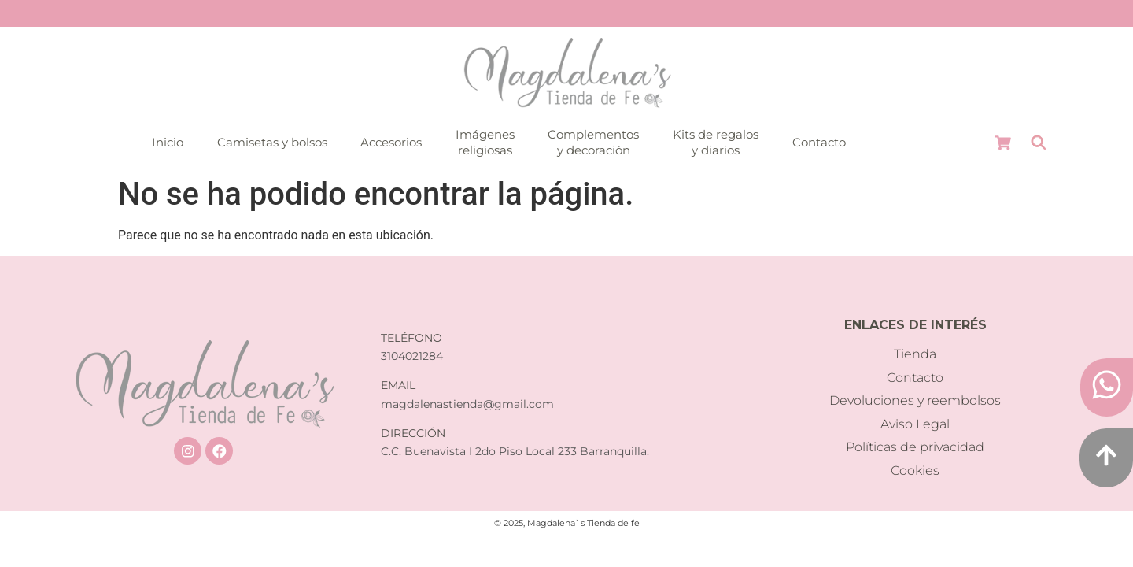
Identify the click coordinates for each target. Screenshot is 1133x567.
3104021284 (412, 356)
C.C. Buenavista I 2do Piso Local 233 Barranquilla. (515, 451)
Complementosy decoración (593, 142)
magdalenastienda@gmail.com (467, 404)
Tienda (915, 353)
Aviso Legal (915, 424)
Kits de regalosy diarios (715, 142)
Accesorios (391, 142)
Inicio (167, 142)
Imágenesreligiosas (485, 142)
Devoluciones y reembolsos (915, 400)
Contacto (819, 142)
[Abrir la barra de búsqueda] (1038, 142)
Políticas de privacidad (915, 446)
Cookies (915, 470)
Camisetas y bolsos (272, 142)
